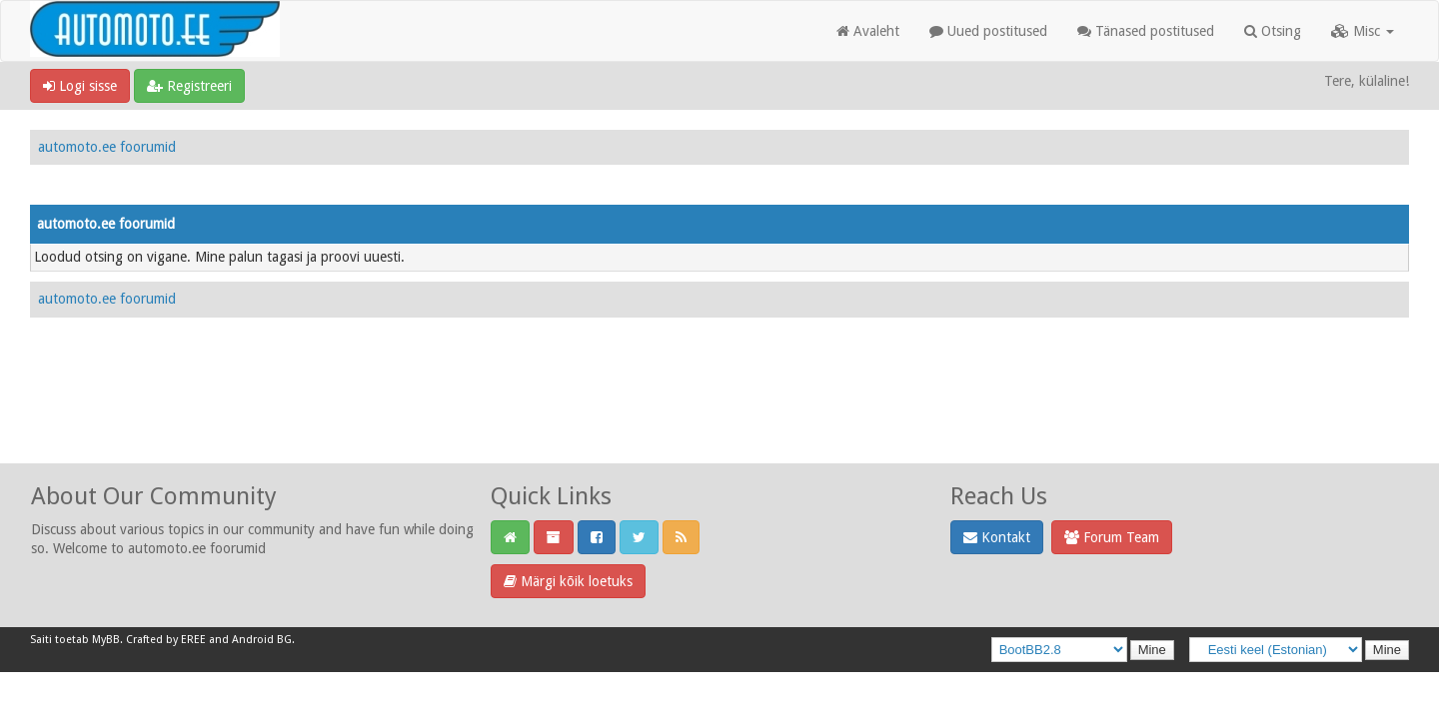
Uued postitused (988, 31)
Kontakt (996, 537)
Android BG (262, 639)
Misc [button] (1362, 31)
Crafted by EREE (166, 639)
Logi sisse (80, 86)
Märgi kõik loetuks (568, 581)
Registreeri (189, 86)
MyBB (106, 639)
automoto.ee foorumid (107, 147)
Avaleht (867, 31)
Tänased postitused (1145, 31)
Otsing (1272, 31)
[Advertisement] (719, 412)
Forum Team (1111, 537)
